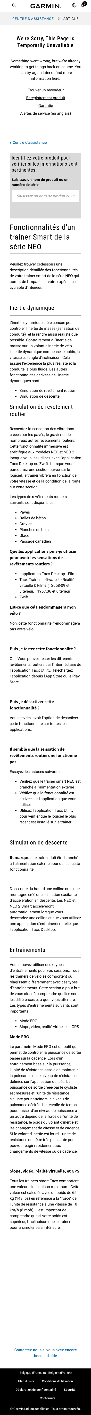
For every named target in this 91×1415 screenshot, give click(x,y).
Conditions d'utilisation (57, 1381)
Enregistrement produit (45, 98)
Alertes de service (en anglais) (45, 113)
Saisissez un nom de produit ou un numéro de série (40, 182)
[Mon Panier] (82, 6)
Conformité (47, 1398)
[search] (14, 6)
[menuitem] (14, 6)
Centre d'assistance (33, 19)
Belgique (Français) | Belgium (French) (45, 1373)
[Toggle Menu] (3, 5)
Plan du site (26, 1381)
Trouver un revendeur (46, 90)
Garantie (45, 105)
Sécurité (69, 1389)
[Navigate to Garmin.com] (45, 6)
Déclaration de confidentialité (36, 1389)
